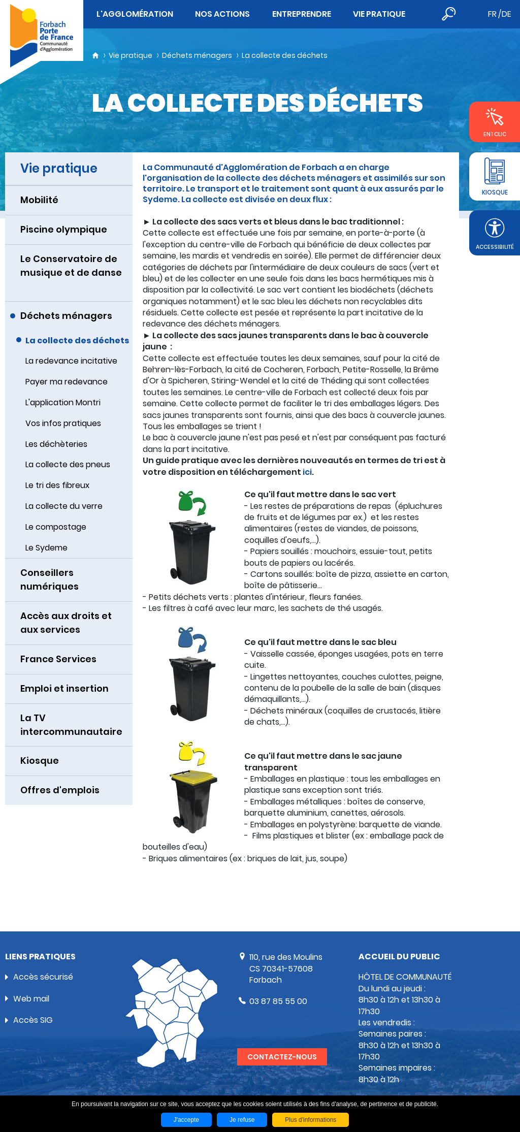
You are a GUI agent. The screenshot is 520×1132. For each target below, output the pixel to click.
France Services (58, 659)
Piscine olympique (63, 229)
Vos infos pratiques (63, 423)
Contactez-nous (282, 1057)
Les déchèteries (56, 444)
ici (307, 472)
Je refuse (242, 1119)
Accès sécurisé (43, 977)
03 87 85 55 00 (278, 1001)
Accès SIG (33, 1020)
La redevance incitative (71, 361)
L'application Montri (63, 402)
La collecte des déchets (285, 55)
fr (492, 14)
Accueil (95, 55)
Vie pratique (130, 55)
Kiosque (39, 760)
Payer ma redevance (66, 381)
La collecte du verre (64, 506)
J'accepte (186, 1119)
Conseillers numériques (49, 579)
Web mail (31, 999)
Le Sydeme (46, 548)
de (506, 14)
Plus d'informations (310, 1119)
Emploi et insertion (64, 688)
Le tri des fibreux (57, 485)
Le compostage (55, 527)
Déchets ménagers (197, 55)
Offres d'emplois (60, 790)
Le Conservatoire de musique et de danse (71, 265)
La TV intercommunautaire (71, 724)
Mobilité (39, 199)
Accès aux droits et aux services (66, 622)
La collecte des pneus (67, 464)
